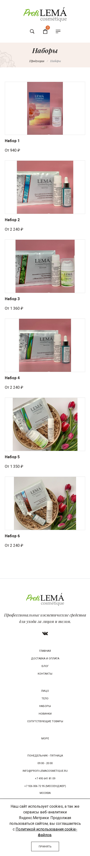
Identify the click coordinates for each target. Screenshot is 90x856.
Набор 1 (12, 141)
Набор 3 (12, 299)
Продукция (36, 61)
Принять (45, 846)
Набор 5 (12, 457)
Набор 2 (12, 220)
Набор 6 (12, 536)
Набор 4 (12, 378)
